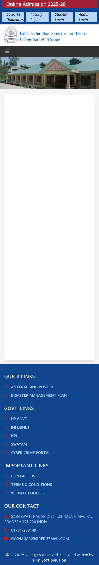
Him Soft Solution (49, 560)
